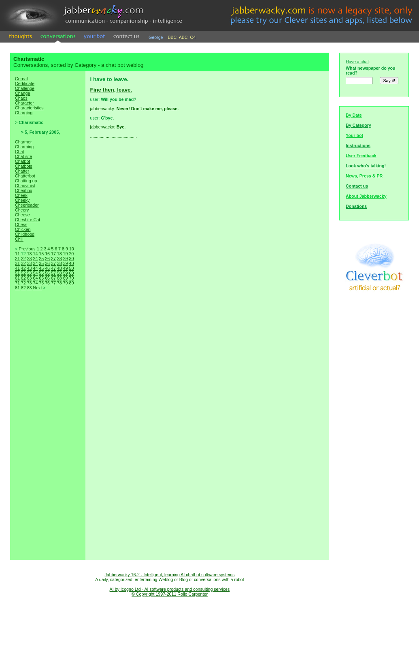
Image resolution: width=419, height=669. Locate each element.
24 (35, 258)
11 (17, 253)
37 (53, 263)
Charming (24, 146)
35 (41, 263)
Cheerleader (27, 205)
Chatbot (22, 161)
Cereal (21, 78)
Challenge (24, 88)
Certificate (24, 83)
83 (29, 287)
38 (59, 263)
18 (59, 253)
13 (29, 253)
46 (47, 268)
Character (24, 102)
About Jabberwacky (366, 196)
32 (23, 263)
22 (23, 258)
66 (47, 278)
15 (41, 253)
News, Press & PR (364, 175)
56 (47, 273)
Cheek (21, 195)
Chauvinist (25, 185)
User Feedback (361, 155)
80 (71, 282)
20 (71, 253)
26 (47, 258)
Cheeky (22, 200)
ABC (183, 37)
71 (17, 282)
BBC (172, 37)
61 (17, 278)
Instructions (358, 145)
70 (71, 278)
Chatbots (23, 166)
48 (59, 268)
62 (23, 278)
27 (53, 258)
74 (35, 282)
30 (71, 258)
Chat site (23, 156)
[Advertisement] (47, 433)
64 (35, 278)
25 (41, 258)
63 (29, 278)
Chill (19, 239)
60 (71, 273)
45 (41, 268)
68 (59, 278)
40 (71, 263)
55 (41, 273)
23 (29, 258)
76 (47, 282)
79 (65, 282)
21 (17, 258)
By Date (354, 115)
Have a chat (357, 61)
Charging (23, 112)
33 (29, 263)
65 (41, 278)
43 (29, 268)
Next (37, 287)
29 (65, 258)
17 (53, 253)
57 (53, 273)
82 (23, 287)
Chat (19, 151)
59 (65, 273)
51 (17, 273)
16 (47, 253)
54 (35, 273)
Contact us (357, 186)
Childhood (24, 234)
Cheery (22, 209)
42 (23, 268)
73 (29, 282)
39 (65, 263)
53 (29, 273)
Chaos (21, 98)
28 (59, 258)
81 (17, 287)
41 (17, 268)
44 (35, 268)
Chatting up (26, 180)
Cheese (22, 214)
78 (59, 282)
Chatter (22, 171)
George (156, 37)
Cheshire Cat (27, 219)
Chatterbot (25, 175)
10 (71, 248)
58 (59, 273)
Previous (27, 248)
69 (65, 278)
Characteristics (29, 107)
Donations (356, 206)
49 (65, 268)
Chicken (23, 229)
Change (22, 93)
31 (17, 263)
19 (65, 253)
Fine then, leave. (111, 90)
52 (23, 273)
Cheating (23, 190)
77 (53, 282)
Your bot (354, 135)
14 (35, 253)
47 (53, 268)
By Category (358, 125)
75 (41, 282)
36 (47, 263)
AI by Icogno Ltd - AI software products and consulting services (170, 589)
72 (23, 282)
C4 (193, 37)
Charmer (23, 141)
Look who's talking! (366, 165)
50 (71, 268)
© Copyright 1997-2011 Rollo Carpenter (170, 594)
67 (53, 278)
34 (35, 263)
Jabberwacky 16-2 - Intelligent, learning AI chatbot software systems (169, 574)
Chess (21, 224)
